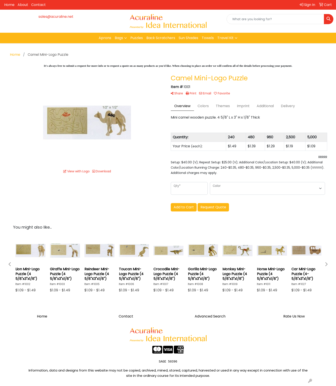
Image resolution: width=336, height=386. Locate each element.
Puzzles (136, 37)
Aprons (105, 37)
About (23, 4)
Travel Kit (225, 37)
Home (9, 4)
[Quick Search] (275, 19)
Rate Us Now (294, 316)
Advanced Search (210, 316)
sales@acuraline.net (55, 16)
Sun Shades (188, 37)
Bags (119, 37)
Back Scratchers (160, 37)
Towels (208, 37)
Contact (38, 4)
